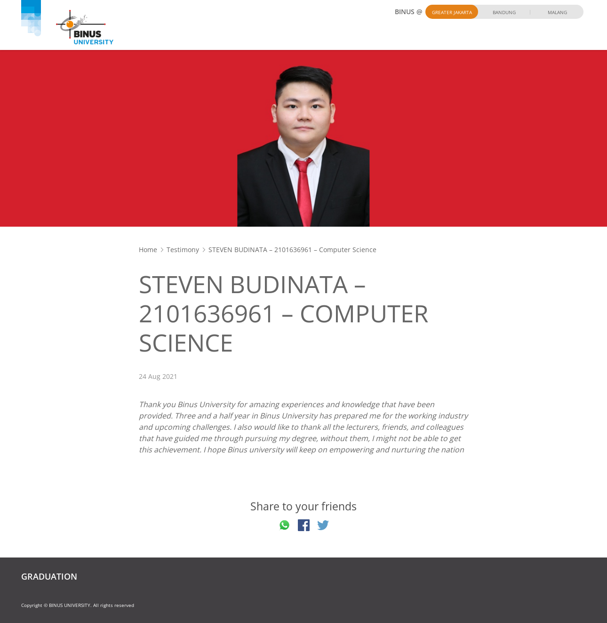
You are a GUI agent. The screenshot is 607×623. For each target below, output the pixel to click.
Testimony (183, 249)
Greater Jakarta (452, 12)
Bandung (504, 12)
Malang (557, 12)
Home (148, 249)
